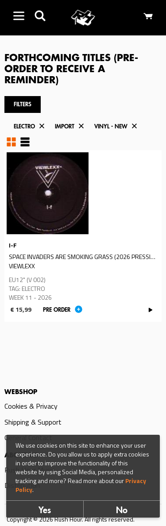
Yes (45, 511)
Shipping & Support (33, 422)
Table (25, 141)
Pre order (56, 310)
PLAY (150, 310)
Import (64, 127)
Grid (11, 141)
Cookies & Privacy (31, 406)
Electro (24, 127)
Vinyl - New (110, 127)
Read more (83, 236)
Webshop (20, 392)
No (121, 511)
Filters (22, 105)
